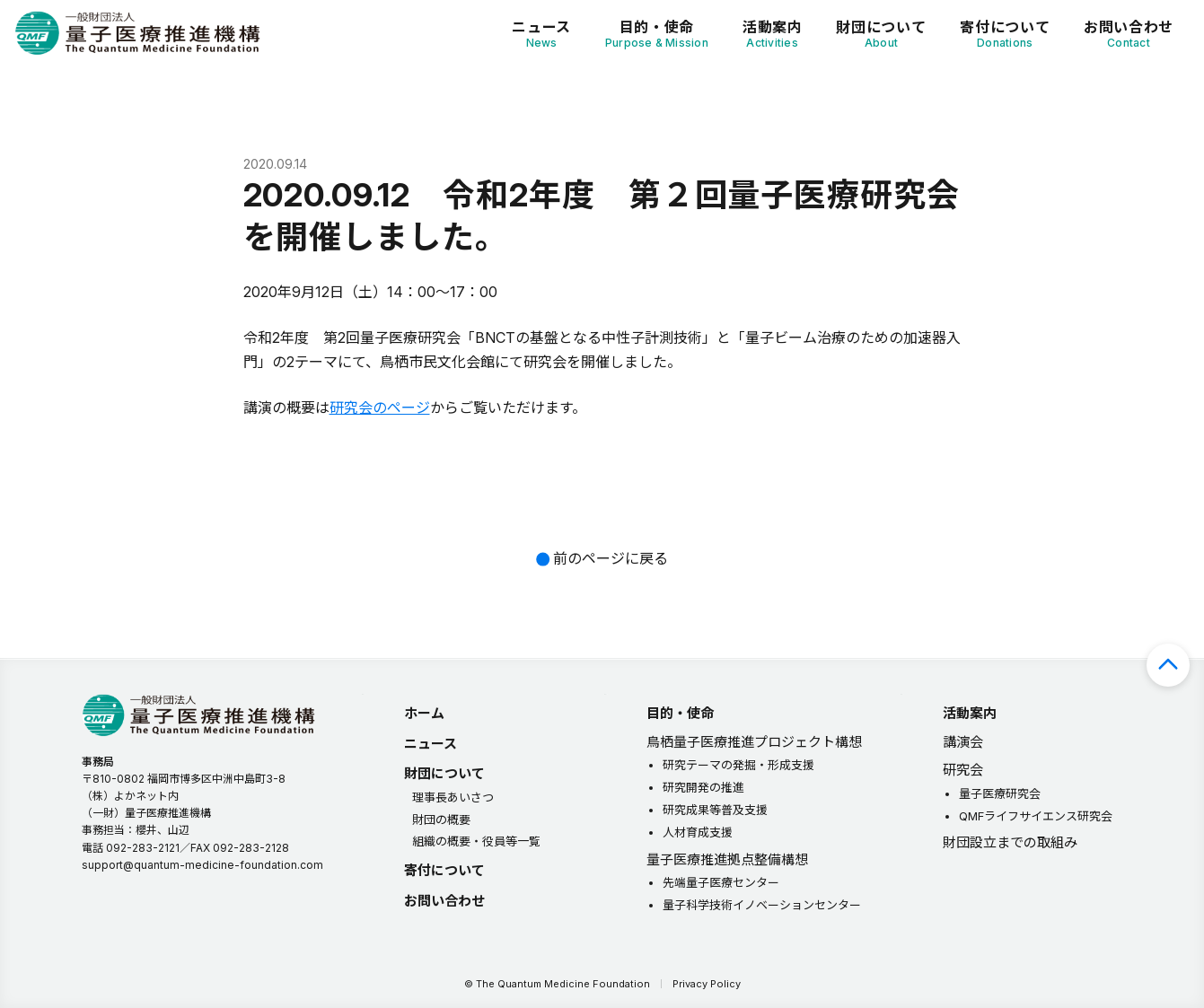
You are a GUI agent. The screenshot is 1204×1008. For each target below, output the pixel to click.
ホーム (424, 713)
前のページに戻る (610, 558)
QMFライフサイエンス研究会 (1035, 816)
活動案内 (773, 33)
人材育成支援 (698, 832)
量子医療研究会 (1000, 793)
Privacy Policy (706, 983)
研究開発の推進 (703, 787)
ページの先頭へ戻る (1168, 665)
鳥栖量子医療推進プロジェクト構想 (754, 741)
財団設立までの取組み (1010, 842)
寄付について (1005, 33)
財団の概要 (441, 819)
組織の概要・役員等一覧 (476, 841)
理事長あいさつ (453, 797)
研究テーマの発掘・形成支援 (738, 765)
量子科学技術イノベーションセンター (762, 905)
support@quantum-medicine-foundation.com (202, 865)
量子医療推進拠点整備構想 (727, 859)
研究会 (963, 769)
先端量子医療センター (721, 882)
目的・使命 (656, 33)
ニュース (541, 33)
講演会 (963, 741)
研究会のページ (380, 407)
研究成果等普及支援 (715, 809)
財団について (881, 33)
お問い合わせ (1128, 33)
